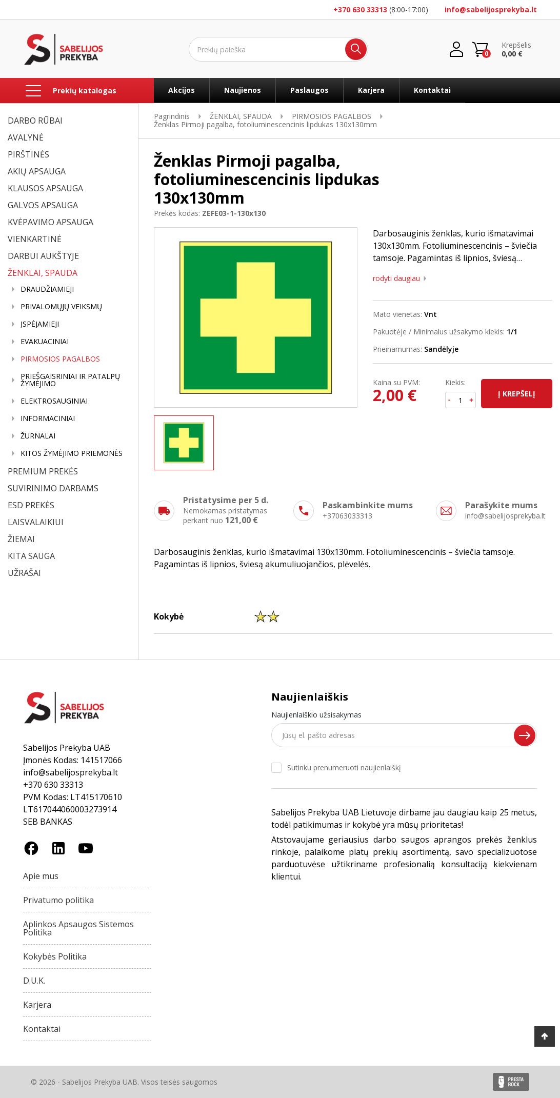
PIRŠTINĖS (28, 154)
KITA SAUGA (31, 556)
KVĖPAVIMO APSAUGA (50, 222)
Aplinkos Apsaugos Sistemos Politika (78, 928)
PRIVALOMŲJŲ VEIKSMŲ (61, 306)
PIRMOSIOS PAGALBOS (60, 359)
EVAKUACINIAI (45, 341)
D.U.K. (34, 980)
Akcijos (181, 90)
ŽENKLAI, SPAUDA (42, 273)
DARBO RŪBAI (35, 120)
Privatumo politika (58, 900)
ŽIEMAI (21, 539)
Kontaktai (432, 90)
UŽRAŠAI (24, 573)
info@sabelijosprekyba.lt (491, 9)
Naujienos (242, 90)
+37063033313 (347, 516)
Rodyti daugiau (396, 278)
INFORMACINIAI (48, 418)
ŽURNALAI (38, 436)
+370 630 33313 (360, 9)
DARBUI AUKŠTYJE (43, 256)
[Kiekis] (461, 400)
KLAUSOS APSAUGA (45, 188)
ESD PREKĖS (31, 505)
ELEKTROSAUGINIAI (54, 401)
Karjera (371, 90)
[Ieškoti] (278, 49)
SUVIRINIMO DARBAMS (53, 488)
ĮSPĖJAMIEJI (40, 324)
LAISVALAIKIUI (36, 522)
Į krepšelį (516, 393)
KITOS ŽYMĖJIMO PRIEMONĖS (72, 453)
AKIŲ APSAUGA (37, 171)
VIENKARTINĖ (35, 239)
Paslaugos (309, 90)
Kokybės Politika (55, 956)
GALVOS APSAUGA (43, 205)
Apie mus (40, 876)
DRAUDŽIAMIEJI (47, 289)
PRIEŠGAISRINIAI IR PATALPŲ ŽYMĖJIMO (70, 380)
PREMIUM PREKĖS (43, 471)
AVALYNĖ (26, 137)
